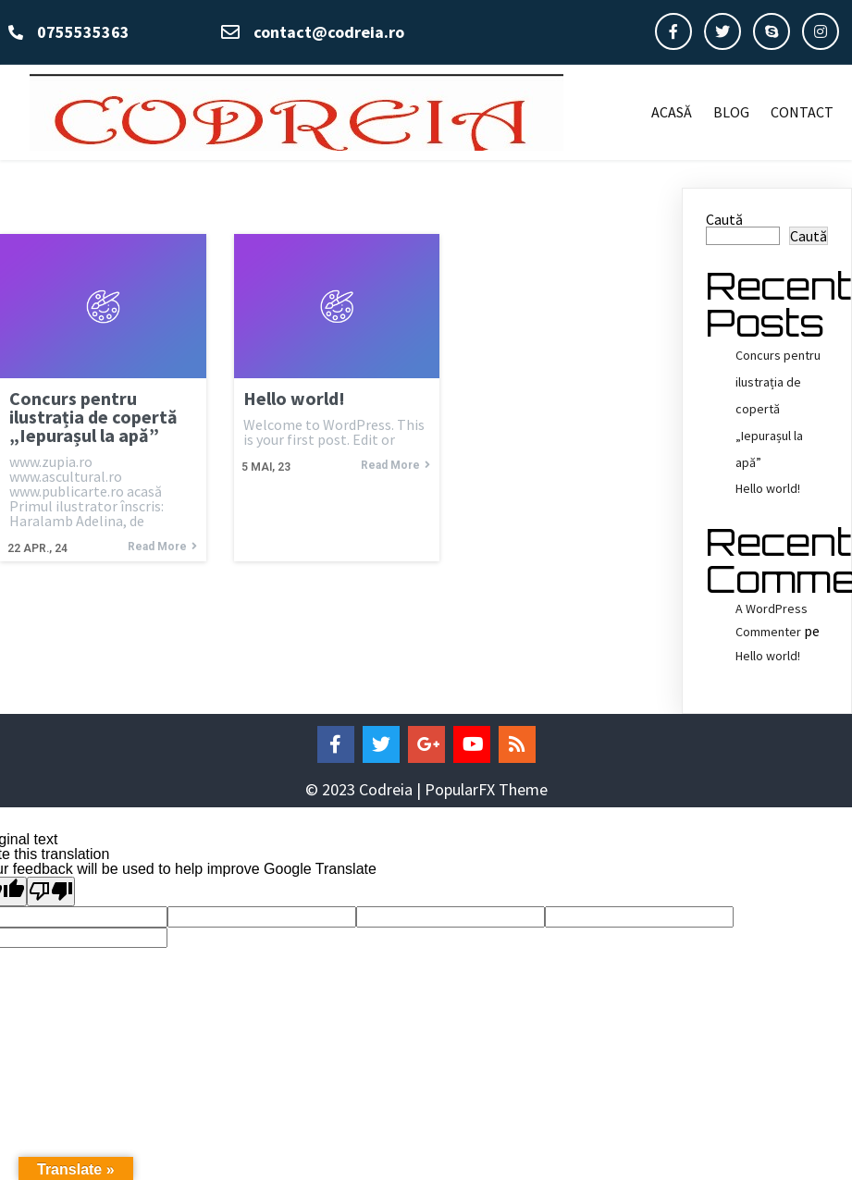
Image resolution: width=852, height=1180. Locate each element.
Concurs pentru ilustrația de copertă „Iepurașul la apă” (778, 408)
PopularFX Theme (486, 789)
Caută (724, 219)
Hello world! (767, 488)
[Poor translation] (51, 891)
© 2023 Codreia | (365, 789)
